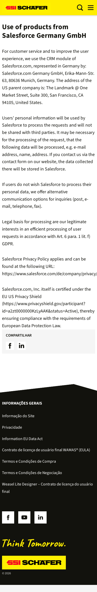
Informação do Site (18, 416)
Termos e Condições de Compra (29, 461)
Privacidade (12, 427)
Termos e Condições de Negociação (32, 473)
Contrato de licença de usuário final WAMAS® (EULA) (46, 450)
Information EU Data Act (22, 439)
